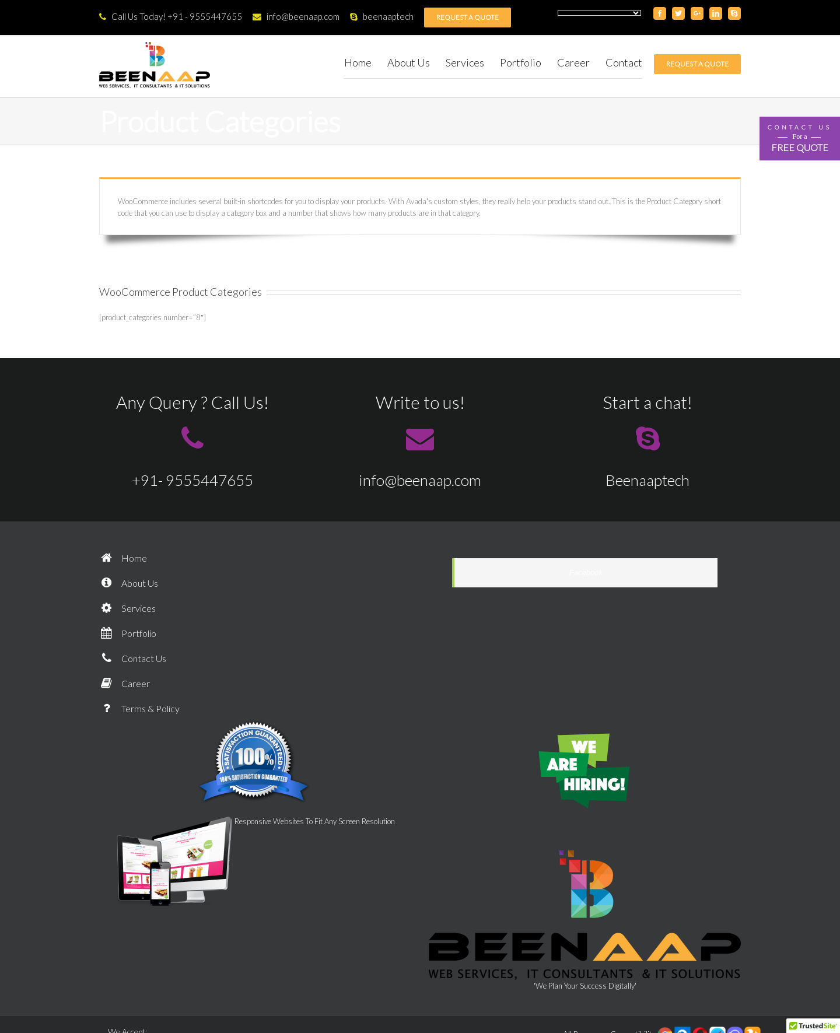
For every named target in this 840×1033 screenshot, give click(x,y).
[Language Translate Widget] (599, 13)
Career (124, 683)
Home (123, 558)
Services (127, 608)
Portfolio (127, 633)
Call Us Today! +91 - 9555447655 (170, 16)
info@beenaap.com (296, 16)
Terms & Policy (139, 708)
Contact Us (132, 658)
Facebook (586, 572)
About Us (128, 583)
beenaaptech (382, 16)
